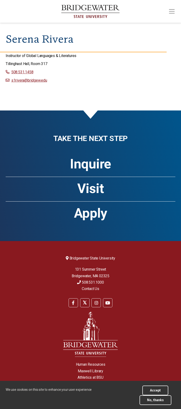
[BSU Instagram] (96, 302)
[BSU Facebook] (73, 302)
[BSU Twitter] (85, 302)
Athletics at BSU (90, 377)
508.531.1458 (22, 72)
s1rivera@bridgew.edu (29, 80)
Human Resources (90, 364)
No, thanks (155, 400)
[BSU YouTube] (107, 302)
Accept (155, 390)
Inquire (90, 164)
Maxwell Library (90, 371)
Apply (90, 213)
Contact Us (90, 288)
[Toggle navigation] (171, 11)
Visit (90, 188)
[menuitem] (73, 302)
